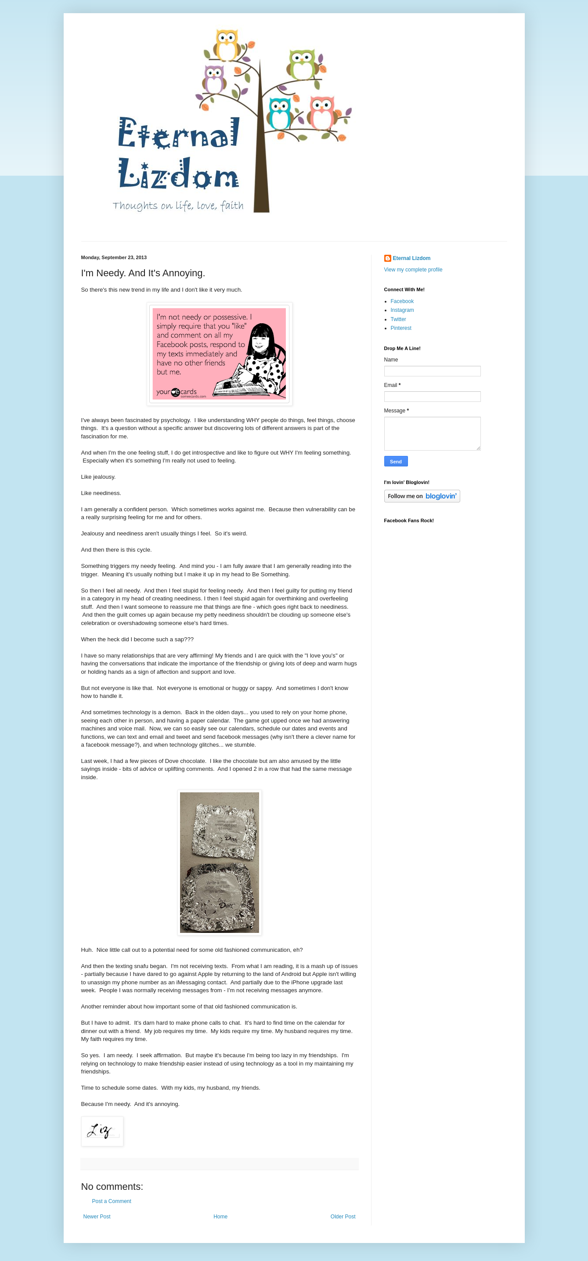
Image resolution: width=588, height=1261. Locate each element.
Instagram (402, 310)
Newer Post (97, 1217)
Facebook (402, 301)
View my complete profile (413, 270)
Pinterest (401, 328)
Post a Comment (111, 1201)
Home (220, 1217)
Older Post (343, 1217)
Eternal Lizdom (412, 258)
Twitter (398, 319)
